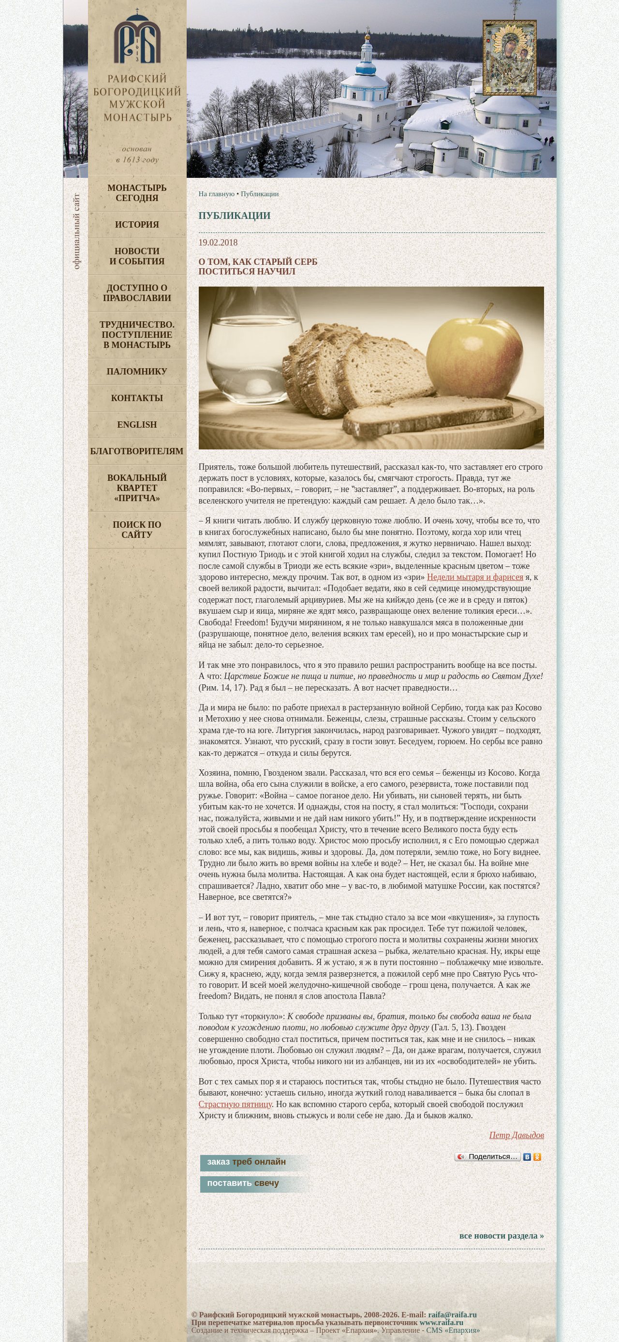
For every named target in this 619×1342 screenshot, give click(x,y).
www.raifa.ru (442, 1322)
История (137, 225)
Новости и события (136, 256)
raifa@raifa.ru (452, 1315)
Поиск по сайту (137, 530)
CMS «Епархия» (453, 1330)
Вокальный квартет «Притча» (137, 488)
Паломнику (137, 371)
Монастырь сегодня (137, 193)
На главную (217, 194)
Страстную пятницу (235, 1104)
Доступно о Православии (137, 293)
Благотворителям (137, 451)
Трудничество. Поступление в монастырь (137, 335)
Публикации (260, 194)
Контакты (137, 398)
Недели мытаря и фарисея (475, 577)
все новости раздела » (501, 1236)
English (137, 425)
